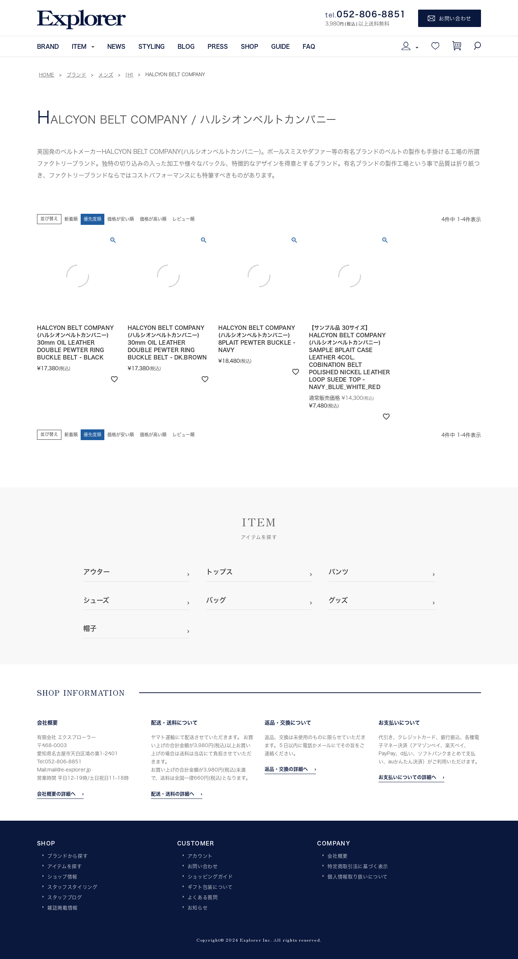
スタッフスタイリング (72, 887)
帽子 (90, 628)
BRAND (48, 46)
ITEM (79, 46)
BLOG (186, 46)
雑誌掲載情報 (62, 908)
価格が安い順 (120, 219)
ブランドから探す (67, 856)
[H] (129, 75)
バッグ (216, 600)
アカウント (200, 856)
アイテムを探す (64, 866)
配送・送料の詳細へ (172, 793)
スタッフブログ (64, 897)
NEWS (116, 46)
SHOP (249, 46)
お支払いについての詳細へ (407, 777)
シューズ (96, 600)
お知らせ (198, 908)
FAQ (309, 46)
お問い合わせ (203, 866)
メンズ (105, 75)
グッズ (338, 600)
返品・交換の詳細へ (286, 769)
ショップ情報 (62, 876)
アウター (96, 571)
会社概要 (337, 856)
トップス (219, 571)
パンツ (339, 571)
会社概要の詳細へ (56, 793)
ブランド (77, 75)
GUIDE (280, 46)
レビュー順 (183, 219)
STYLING (151, 46)
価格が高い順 (153, 219)
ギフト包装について (210, 887)
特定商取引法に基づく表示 (357, 866)
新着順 (71, 219)
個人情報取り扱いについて (357, 876)
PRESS (218, 46)
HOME (46, 75)
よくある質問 (203, 897)
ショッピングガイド (210, 876)
